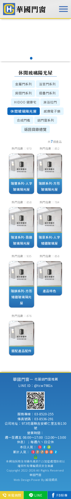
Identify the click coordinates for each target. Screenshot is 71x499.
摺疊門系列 (47, 93)
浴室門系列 (47, 84)
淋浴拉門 (50, 102)
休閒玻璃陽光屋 (23, 111)
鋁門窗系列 (45, 120)
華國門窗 (35, 475)
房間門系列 (23, 93)
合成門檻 (23, 120)
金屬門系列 (23, 84)
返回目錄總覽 (35, 129)
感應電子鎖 (52, 111)
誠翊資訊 (51, 480)
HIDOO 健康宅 (25, 102)
